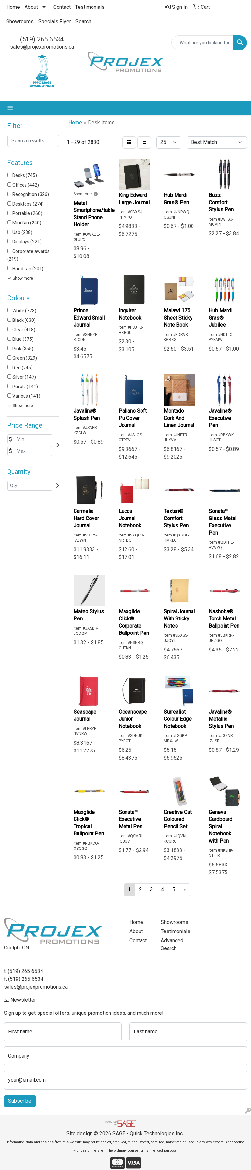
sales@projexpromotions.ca (42, 47)
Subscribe (19, 1101)
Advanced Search (172, 944)
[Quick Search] (202, 42)
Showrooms (20, 21)
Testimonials (90, 7)
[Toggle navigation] (10, 108)
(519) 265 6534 (42, 39)
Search (83, 21)
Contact (62, 7)
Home (13, 7)
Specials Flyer (54, 21)
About (31, 7)
